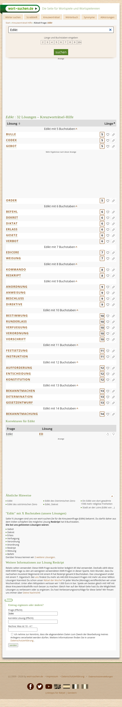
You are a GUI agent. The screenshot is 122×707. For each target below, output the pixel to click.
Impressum (52, 676)
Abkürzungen (107, 17)
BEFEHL (12, 211)
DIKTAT (11, 223)
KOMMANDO (16, 269)
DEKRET (12, 217)
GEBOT (11, 146)
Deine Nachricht (31, 592)
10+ (79, 42)
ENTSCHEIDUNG (18, 373)
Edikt (9, 434)
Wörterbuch (72, 17)
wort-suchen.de (35, 676)
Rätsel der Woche (53, 580)
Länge (108, 123)
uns (37, 577)
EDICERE (12, 252)
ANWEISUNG (16, 292)
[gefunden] (107, 134)
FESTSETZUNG (17, 350)
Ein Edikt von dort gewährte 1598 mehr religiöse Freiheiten (96, 502)
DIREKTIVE (14, 304)
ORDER (11, 200)
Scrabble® (32, 17)
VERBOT (12, 241)
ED (41, 434)
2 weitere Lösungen (45, 557)
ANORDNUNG (16, 286)
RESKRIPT (13, 275)
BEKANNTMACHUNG (22, 414)
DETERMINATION (19, 396)
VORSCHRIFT (16, 339)
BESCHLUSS (15, 298)
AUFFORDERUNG (19, 368)
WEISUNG (13, 258)
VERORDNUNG (17, 333)
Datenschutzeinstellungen (101, 676)
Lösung (12, 123)
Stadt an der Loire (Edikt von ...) (98, 507)
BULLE (11, 134)
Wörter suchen (13, 17)
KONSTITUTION (18, 379)
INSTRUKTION (17, 356)
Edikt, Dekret (51, 504)
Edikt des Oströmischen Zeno (60, 500)
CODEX (11, 140)
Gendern (72, 692)
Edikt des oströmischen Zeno (22, 504)
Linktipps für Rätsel (55, 692)
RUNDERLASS (16, 321)
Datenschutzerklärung (22, 640)
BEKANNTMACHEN (20, 391)
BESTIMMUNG (17, 315)
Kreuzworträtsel (51, 17)
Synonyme (89, 17)
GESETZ (11, 235)
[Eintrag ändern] (113, 134)
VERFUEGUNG (16, 327)
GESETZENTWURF (19, 402)
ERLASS (11, 229)
